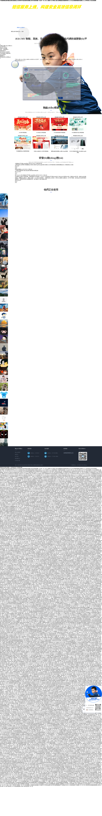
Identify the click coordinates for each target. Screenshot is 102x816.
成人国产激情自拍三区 (33, 514)
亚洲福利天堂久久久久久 (55, 608)
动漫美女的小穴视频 (15, 715)
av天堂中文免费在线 (36, 623)
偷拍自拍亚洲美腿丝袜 (27, 587)
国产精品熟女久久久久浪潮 (8, 666)
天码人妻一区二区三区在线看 (86, 526)
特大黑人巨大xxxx (69, 717)
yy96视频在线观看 (35, 536)
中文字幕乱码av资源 (67, 472)
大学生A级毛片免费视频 (14, 599)
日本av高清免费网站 (42, 563)
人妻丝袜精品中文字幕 (42, 481)
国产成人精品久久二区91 (21, 572)
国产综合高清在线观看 (15, 573)
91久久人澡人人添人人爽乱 (75, 706)
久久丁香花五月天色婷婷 (20, 696)
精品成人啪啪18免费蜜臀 (19, 783)
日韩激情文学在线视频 (79, 666)
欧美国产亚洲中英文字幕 (37, 505)
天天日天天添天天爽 (40, 562)
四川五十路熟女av (19, 507)
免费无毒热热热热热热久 (6, 527)
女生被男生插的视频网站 (66, 497)
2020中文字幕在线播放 (51, 589)
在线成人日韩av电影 (49, 507)
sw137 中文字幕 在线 (79, 691)
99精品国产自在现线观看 (76, 648)
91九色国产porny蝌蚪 (86, 613)
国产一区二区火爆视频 (32, 674)
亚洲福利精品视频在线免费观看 (83, 478)
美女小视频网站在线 (62, 483)
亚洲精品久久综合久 (57, 604)
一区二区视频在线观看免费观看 (29, 483)
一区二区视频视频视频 (55, 597)
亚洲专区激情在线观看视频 (87, 661)
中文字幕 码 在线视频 (83, 764)
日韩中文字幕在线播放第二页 (93, 559)
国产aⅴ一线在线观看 (43, 546)
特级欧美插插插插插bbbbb (12, 602)
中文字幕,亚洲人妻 (92, 482)
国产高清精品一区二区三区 (38, 598)
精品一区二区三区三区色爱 (71, 694)
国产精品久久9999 (82, 506)
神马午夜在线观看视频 (17, 511)
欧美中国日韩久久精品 (48, 555)
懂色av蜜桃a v (99, 654)
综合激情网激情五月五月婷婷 (7, 589)
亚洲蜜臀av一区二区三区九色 (80, 525)
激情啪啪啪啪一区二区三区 (21, 480)
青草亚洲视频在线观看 (22, 742)
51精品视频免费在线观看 (78, 662)
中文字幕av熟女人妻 (34, 578)
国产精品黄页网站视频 (37, 485)
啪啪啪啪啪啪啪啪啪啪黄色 (94, 490)
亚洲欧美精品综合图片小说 (8, 621)
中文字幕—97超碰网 (63, 514)
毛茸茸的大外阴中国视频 (94, 764)
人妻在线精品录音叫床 (6, 562)
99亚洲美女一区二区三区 (15, 753)
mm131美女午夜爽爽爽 (90, 627)
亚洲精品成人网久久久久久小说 (16, 574)
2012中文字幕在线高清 (33, 526)
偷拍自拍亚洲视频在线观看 (69, 611)
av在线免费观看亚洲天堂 (72, 635)
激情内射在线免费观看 (83, 635)
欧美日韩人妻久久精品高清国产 (53, 674)
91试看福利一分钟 (72, 657)
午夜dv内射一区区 (9, 485)
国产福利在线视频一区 (16, 771)
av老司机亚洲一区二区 (28, 786)
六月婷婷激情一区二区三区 (87, 628)
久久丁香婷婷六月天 (86, 541)
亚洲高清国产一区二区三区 (87, 521)
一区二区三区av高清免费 (19, 593)
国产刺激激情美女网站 (56, 761)
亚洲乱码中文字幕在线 (13, 473)
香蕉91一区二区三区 (48, 579)
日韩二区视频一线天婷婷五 (44, 522)
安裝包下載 (13, 30)
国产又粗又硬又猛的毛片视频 (84, 701)
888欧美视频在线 (64, 777)
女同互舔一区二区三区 (76, 672)
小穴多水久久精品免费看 (48, 478)
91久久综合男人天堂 (58, 735)
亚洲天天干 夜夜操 (82, 486)
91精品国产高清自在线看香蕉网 (8, 509)
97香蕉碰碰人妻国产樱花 (43, 580)
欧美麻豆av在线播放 (77, 496)
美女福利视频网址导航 (94, 616)
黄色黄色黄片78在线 (92, 483)
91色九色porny (43, 512)
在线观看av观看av (47, 695)
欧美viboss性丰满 (19, 510)
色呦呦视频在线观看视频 (85, 517)
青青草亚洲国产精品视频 (79, 591)
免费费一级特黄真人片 (71, 502)
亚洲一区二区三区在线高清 (90, 535)
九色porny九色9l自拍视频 (23, 638)
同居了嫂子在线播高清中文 (26, 671)
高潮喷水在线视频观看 (10, 510)
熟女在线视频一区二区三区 (60, 502)
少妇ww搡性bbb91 (63, 490)
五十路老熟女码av (21, 469)
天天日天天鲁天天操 (27, 642)
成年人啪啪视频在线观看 (11, 683)
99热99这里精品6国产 (7, 781)
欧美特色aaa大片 (13, 469)
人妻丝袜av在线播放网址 (46, 543)
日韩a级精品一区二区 (69, 535)
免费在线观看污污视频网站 (96, 485)
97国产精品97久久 (16, 487)
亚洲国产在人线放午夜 (87, 507)
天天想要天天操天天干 (21, 684)
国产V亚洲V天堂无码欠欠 (72, 577)
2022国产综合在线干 (71, 689)
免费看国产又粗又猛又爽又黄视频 (52, 575)
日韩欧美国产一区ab (87, 555)
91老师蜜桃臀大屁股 (58, 507)
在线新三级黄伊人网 (67, 599)
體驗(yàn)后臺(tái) (21, 27)
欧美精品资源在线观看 (68, 662)
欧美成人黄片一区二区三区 (23, 563)
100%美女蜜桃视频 (90, 500)
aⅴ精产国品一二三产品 (73, 632)
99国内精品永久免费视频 (16, 562)
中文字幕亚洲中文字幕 (32, 699)
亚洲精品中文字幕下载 (75, 772)
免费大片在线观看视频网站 (32, 617)
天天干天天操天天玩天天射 (34, 603)
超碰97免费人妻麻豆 (80, 477)
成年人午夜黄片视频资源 (20, 501)
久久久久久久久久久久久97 (57, 641)
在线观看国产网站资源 (86, 524)
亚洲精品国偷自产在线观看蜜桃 (87, 522)
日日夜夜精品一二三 (53, 614)
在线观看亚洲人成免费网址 (44, 495)
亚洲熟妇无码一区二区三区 (8, 677)
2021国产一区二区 (33, 756)
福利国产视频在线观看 (71, 607)
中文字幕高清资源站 (33, 607)
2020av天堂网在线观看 (59, 655)
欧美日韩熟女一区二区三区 (82, 709)
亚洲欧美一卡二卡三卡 (58, 555)
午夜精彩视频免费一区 (53, 633)
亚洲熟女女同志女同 (28, 686)
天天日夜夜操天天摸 (74, 764)
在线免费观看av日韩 (22, 661)
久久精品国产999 (80, 657)
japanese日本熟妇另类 (62, 635)
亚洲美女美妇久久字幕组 (48, 477)
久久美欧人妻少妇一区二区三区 (39, 675)
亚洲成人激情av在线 (20, 767)
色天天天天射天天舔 (65, 567)
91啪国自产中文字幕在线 (76, 724)
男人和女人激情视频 (6, 565)
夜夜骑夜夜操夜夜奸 (32, 481)
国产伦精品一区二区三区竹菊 (11, 718)
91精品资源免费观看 (16, 551)
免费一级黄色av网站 (56, 471)
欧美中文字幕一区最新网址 (79, 499)
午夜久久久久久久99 (85, 670)
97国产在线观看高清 (92, 739)
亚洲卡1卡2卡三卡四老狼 (26, 771)
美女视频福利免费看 (10, 534)
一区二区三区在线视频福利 (16, 543)
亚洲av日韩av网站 (53, 681)
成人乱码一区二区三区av (26, 650)
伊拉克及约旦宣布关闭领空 (15, 495)
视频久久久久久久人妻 (44, 656)
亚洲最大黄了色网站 (54, 488)
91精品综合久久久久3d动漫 (42, 483)
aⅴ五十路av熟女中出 (22, 669)
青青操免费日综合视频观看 (81, 531)
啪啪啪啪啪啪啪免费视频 (21, 732)
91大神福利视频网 (18, 618)
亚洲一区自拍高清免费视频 (9, 493)
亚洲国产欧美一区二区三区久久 (82, 725)
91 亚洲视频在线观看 (7, 511)
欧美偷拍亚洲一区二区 (10, 572)
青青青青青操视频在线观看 (15, 488)
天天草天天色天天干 (44, 769)
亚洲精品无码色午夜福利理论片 (13, 496)
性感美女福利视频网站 (30, 502)
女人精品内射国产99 (61, 607)
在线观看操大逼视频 (52, 616)
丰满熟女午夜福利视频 (27, 485)
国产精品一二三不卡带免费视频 (16, 477)
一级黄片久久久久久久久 (28, 654)
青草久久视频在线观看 (15, 545)
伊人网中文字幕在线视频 (62, 710)
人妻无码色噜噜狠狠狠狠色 (68, 529)
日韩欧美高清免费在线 (10, 645)
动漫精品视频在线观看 (76, 524)
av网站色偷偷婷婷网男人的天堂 (92, 768)
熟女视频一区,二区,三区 (34, 560)
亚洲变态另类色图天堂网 (92, 647)
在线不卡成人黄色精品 (84, 549)
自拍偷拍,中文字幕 (69, 713)
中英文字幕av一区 (25, 551)
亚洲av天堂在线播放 (70, 680)
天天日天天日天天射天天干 (58, 531)
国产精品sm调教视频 (70, 509)
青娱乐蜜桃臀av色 (26, 559)
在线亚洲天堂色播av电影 (85, 769)
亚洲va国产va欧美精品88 (64, 688)
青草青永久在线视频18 (75, 493)
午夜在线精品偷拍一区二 (25, 655)
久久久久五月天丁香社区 (89, 778)
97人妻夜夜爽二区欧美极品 (83, 480)
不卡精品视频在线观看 (73, 500)
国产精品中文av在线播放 (55, 495)
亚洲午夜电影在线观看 (11, 603)
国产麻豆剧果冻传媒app (8, 593)
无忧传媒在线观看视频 (48, 525)
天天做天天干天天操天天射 (60, 574)
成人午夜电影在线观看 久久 (50, 733)
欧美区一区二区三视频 (26, 488)
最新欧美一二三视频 (78, 529)
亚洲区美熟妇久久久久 (53, 517)
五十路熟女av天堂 (4, 717)
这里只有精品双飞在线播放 (81, 509)
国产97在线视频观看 (66, 604)
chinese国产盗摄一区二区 (26, 541)
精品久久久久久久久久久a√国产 (9, 684)
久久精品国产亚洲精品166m (91, 742)
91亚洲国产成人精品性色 (64, 563)
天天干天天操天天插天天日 (74, 511)
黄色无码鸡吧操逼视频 (26, 516)
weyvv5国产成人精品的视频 (93, 558)
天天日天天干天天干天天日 (36, 496)
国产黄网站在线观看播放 (76, 587)
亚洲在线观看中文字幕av (38, 666)
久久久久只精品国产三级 (85, 604)
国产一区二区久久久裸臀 (71, 742)
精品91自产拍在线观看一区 (40, 530)
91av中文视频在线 (93, 549)
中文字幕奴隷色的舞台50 (35, 744)
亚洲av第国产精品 (19, 504)
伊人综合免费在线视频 (69, 591)
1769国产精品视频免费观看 (22, 490)
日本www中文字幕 (36, 704)
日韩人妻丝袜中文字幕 (28, 640)
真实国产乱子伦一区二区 (28, 695)
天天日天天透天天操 (46, 496)
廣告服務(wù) (17, 458)
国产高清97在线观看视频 (29, 549)
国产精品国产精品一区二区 (64, 588)
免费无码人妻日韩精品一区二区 (52, 511)
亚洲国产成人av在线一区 (42, 725)
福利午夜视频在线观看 (27, 618)
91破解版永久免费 (71, 627)
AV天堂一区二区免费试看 (89, 592)
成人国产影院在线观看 (91, 546)
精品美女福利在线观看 (17, 527)
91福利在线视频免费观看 (39, 492)
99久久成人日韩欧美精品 (37, 541)
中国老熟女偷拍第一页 (62, 469)
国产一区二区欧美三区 (90, 667)
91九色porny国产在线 (85, 672)
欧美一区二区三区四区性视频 (7, 703)
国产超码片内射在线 (4, 495)
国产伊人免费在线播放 (61, 539)
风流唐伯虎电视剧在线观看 (41, 626)
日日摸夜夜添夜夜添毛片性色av (85, 504)
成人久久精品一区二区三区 (27, 592)
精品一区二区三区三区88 (72, 483)
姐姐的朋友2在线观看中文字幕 (9, 608)
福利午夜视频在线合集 (37, 471)
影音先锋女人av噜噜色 (21, 722)
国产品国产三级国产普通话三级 (66, 496)
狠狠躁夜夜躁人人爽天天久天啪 (56, 601)
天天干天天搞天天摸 (15, 531)
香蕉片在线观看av (14, 522)
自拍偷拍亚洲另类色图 (67, 762)
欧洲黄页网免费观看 (17, 530)
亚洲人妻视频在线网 (80, 609)
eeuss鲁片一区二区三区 (24, 506)
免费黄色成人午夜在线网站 (6, 758)
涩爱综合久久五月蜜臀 (24, 567)
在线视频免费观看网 (59, 686)
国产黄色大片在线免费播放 (75, 613)
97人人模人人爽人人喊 (82, 593)
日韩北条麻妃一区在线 (62, 740)
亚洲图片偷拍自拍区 (67, 730)
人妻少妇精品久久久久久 (5, 505)
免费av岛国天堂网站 (53, 572)
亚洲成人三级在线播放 (66, 573)
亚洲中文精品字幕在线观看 (33, 701)
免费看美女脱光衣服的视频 (22, 646)
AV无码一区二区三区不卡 (72, 515)
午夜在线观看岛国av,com (58, 541)
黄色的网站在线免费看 (46, 625)
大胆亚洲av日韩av (36, 641)
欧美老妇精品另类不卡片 (47, 739)
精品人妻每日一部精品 (53, 506)
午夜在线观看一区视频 (96, 541)
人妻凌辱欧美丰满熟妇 (51, 748)
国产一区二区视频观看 (8, 483)
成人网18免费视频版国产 (73, 488)
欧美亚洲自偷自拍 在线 (37, 533)
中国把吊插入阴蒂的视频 (93, 777)
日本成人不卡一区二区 (68, 631)
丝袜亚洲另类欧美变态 (38, 691)
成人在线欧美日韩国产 (52, 493)
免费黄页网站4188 (88, 583)
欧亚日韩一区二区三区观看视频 (43, 534)
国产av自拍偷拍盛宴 (68, 732)
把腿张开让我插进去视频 (40, 497)
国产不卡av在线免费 (61, 693)
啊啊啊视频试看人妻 (14, 506)
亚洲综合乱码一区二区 (76, 578)
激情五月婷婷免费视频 (96, 493)
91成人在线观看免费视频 (21, 699)
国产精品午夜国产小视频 (57, 599)
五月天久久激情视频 (84, 656)
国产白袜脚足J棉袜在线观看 (81, 727)
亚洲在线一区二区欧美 (12, 690)
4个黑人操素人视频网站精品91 (35, 604)
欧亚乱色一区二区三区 (20, 493)
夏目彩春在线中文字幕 (69, 778)
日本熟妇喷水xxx (97, 563)
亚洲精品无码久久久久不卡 (15, 554)
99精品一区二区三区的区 (36, 550)
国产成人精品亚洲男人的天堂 (82, 545)
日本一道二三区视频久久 (68, 636)
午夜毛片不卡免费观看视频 (65, 524)
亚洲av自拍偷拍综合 (28, 478)
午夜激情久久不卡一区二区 (27, 492)
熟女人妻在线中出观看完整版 (38, 538)
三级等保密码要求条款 (21, 608)
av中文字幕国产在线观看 (70, 531)
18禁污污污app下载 (76, 485)
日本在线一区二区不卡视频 (78, 732)
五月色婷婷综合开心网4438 (60, 665)
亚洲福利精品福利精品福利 (22, 782)
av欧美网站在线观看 (32, 612)
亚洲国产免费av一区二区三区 (63, 493)
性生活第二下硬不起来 (89, 664)
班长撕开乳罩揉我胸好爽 (51, 558)
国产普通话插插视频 (63, 511)
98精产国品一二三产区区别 (23, 560)
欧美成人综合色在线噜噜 (37, 516)
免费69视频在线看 (57, 533)
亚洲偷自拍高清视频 (54, 700)
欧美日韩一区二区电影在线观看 (15, 752)
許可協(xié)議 (17, 460)
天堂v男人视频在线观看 (61, 509)
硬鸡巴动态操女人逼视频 (88, 556)
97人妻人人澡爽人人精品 (66, 485)
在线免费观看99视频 (21, 617)
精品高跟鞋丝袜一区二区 (28, 609)
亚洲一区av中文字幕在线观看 (85, 469)
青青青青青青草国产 (57, 672)
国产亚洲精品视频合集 (32, 693)
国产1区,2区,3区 (49, 472)
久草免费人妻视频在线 (57, 568)
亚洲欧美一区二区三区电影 (37, 529)
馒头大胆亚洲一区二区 (93, 759)
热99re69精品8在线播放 (30, 645)
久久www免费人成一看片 (88, 651)
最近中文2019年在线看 (43, 506)
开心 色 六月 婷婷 (13, 617)
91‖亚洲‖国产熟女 (53, 475)
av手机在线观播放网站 (70, 768)
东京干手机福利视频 (53, 648)
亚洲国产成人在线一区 (73, 645)
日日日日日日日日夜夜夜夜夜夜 (69, 478)
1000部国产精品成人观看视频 (83, 655)
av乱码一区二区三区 (71, 490)
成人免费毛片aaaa (13, 729)
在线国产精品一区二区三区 (42, 689)
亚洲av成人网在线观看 (47, 585)
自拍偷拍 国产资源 (83, 719)
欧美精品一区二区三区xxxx (18, 588)
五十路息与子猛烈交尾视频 (47, 747)
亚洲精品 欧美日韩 (27, 565)
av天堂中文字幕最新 (25, 495)
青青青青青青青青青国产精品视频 (56, 766)
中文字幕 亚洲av (93, 672)
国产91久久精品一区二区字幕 (83, 584)
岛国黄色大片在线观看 (79, 603)
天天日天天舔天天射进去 (41, 661)
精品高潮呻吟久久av (41, 482)
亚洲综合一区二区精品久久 (64, 517)
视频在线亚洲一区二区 (70, 693)
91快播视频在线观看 (84, 616)
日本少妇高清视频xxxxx (93, 631)
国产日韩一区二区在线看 (45, 662)
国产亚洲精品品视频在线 (69, 654)
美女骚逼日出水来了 (73, 486)
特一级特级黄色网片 (74, 575)
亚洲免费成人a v (48, 568)
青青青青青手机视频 (44, 553)
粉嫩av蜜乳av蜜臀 (9, 536)
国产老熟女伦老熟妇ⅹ (25, 647)
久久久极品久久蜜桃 (39, 705)
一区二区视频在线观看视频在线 (32, 517)
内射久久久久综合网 (8, 499)
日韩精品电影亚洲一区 (51, 607)
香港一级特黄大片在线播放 (50, 609)
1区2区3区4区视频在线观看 (62, 754)
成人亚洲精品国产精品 (7, 713)
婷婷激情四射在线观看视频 (48, 527)
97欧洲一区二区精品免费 (72, 738)
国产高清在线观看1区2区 (54, 473)
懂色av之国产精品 (48, 651)
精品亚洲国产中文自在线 (22, 777)
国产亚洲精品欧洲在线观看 (59, 768)
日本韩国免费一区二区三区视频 (57, 491)
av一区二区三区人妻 (69, 527)
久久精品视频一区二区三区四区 (67, 559)
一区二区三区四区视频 (27, 666)
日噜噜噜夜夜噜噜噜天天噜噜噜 (74, 501)
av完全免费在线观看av (73, 681)
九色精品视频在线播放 (95, 604)
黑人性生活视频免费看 (25, 512)
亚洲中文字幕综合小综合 (61, 748)
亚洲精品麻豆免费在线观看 (20, 589)
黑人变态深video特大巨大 (84, 473)
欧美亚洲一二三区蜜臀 (94, 594)
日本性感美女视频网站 (34, 567)
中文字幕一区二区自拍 (88, 758)
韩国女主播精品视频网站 (85, 520)
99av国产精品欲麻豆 (49, 520)
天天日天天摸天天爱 (14, 676)
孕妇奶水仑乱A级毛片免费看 (50, 738)
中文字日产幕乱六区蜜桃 (47, 771)
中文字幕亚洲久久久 (90, 543)
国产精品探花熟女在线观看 (25, 524)
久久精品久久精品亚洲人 (30, 689)
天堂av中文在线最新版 (31, 501)
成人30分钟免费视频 (69, 703)
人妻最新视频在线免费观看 (59, 492)
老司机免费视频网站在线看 (20, 482)
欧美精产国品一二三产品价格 (85, 626)
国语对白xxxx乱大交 (20, 555)
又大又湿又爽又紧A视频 (13, 558)
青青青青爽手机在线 (74, 652)
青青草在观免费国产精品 (77, 599)
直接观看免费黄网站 (40, 575)
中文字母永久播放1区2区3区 (8, 482)
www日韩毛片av (59, 743)
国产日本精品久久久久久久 (58, 535)
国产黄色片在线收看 (35, 559)
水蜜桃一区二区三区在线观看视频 (19, 725)
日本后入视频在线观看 (19, 686)
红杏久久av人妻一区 (91, 744)
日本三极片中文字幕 (12, 708)
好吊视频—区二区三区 (81, 579)
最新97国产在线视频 (42, 637)
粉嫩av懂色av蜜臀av (26, 529)
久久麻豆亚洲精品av (42, 657)
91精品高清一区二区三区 (22, 526)
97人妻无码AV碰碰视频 (47, 564)
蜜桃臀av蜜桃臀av (29, 685)
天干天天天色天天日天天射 (32, 546)
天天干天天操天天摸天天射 (93, 719)
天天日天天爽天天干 (54, 534)
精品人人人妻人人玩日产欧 (78, 583)
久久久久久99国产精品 (49, 654)
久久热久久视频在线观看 (37, 759)
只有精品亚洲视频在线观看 (43, 773)
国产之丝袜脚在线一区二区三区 (52, 519)
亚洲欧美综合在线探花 (77, 619)
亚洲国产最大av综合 (37, 685)
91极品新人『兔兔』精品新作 (76, 512)
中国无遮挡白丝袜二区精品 (23, 754)
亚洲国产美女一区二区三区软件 (40, 548)
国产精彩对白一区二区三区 (68, 603)
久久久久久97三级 (73, 754)
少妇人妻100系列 (72, 725)
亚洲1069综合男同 (84, 505)
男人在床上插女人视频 (86, 640)
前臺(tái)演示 (14, 27)
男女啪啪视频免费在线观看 (92, 525)
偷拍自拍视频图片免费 (12, 613)
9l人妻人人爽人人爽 (17, 485)
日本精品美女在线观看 (39, 609)
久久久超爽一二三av (57, 667)
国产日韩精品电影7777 (87, 618)
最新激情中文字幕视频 (81, 558)
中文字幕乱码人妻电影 (68, 585)
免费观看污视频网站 (9, 664)
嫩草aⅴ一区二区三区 (43, 517)
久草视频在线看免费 (25, 719)
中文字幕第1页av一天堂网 (18, 672)
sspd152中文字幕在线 (5, 735)
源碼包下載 (18, 30)
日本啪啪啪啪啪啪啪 (40, 732)
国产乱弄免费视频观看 (69, 491)
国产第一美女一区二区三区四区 (50, 592)
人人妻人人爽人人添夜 (34, 766)
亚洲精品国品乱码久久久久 (53, 481)
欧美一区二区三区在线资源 (63, 746)
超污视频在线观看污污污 (85, 493)
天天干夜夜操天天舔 (49, 768)
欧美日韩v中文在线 (75, 476)
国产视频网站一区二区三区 (44, 617)
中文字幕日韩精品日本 (65, 536)
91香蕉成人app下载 (53, 553)
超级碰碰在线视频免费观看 (37, 565)
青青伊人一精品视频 (31, 635)
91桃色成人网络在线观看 (41, 480)
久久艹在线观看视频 (39, 549)
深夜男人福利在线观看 (67, 556)
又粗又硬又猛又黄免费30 (76, 623)
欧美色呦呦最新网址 (11, 500)
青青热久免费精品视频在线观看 (54, 749)
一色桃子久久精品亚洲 (36, 476)
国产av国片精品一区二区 (89, 717)
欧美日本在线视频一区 (89, 481)
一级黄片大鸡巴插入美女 (77, 674)
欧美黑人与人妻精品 (21, 690)
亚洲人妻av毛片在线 (57, 540)
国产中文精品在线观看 (29, 667)
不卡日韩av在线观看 (9, 609)
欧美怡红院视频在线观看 (28, 548)
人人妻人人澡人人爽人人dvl (51, 746)
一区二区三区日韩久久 (89, 662)
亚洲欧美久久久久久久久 (65, 602)
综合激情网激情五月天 (73, 777)
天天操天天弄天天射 (93, 488)
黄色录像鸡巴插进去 (5, 607)
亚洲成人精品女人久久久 (40, 469)
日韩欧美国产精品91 (56, 500)
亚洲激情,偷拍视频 (34, 495)
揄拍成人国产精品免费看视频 (68, 622)
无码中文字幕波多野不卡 (88, 674)
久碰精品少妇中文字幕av (60, 642)
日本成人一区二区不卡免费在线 (87, 563)
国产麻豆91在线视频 (5, 657)
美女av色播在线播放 (50, 570)
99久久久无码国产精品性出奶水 (51, 549)
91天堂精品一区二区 (83, 669)
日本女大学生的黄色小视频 (92, 562)
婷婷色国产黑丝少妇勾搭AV (67, 495)
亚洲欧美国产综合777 (20, 680)
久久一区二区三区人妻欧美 (67, 580)
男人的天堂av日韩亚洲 (13, 475)
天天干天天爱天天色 (31, 732)
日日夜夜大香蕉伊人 (32, 616)
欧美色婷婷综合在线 (58, 569)
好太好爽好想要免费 (84, 602)
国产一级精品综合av (43, 728)
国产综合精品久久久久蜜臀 (83, 757)
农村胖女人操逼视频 (85, 485)
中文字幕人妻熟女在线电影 (93, 565)
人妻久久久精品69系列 (53, 689)
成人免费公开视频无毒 (55, 526)
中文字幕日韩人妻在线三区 (43, 757)
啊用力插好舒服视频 (90, 486)
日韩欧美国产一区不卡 (28, 477)
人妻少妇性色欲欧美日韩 (46, 764)
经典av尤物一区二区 (84, 511)
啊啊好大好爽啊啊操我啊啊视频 (32, 630)
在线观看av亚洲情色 (93, 545)
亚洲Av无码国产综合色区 (20, 521)
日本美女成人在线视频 (41, 515)
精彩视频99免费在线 (17, 483)
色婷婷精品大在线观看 (45, 521)
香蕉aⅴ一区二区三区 (48, 591)
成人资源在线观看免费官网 (69, 641)
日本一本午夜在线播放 (22, 575)
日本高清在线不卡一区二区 (31, 539)
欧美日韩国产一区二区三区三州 (85, 588)
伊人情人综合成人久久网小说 (30, 588)
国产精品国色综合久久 (48, 666)
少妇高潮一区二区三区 (44, 619)
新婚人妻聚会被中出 (27, 768)
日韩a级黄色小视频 (41, 539)
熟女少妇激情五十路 (75, 516)
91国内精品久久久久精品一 (54, 536)
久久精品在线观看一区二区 (27, 554)
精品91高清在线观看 (19, 549)
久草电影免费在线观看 (43, 514)
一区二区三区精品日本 (83, 746)
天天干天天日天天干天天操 (80, 527)
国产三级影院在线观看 (66, 533)
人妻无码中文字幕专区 (8, 472)
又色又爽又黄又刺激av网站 (82, 490)
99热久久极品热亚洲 (18, 585)
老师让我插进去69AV (60, 713)
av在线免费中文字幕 (31, 575)
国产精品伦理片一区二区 (58, 585)
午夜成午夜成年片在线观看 (35, 739)
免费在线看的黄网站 (69, 570)
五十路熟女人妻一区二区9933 (37, 627)
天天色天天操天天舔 (48, 667)
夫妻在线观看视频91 (78, 618)
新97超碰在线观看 (52, 717)
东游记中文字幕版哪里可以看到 (9, 656)
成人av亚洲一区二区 (75, 520)
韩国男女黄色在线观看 (39, 738)
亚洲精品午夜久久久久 (16, 652)
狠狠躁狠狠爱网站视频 (53, 483)
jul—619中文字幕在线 (6, 519)
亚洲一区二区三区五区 (50, 509)
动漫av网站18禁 (57, 497)
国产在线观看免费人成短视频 (86, 516)
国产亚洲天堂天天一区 (92, 509)
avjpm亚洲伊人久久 (72, 514)
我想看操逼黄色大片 (65, 659)
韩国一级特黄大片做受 (29, 677)
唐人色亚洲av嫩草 (89, 671)
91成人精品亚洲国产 (31, 763)
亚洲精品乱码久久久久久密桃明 (72, 776)
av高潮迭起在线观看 (78, 630)
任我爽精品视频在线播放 (11, 580)
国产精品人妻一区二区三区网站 (27, 705)
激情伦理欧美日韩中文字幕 (10, 732)
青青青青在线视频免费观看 (91, 785)
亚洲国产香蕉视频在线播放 (9, 480)
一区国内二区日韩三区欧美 (74, 782)
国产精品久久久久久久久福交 (85, 652)
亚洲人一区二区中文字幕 (46, 623)
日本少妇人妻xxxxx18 (74, 626)
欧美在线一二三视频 (52, 754)
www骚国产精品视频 (17, 529)
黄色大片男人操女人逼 (53, 593)
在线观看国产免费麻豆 (37, 478)
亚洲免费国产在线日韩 (47, 660)
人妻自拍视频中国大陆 (76, 670)
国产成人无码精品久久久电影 (69, 647)
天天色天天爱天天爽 (97, 618)
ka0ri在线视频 (13, 607)
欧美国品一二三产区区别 (70, 596)
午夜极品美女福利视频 (70, 538)
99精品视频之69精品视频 (96, 476)
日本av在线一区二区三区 (73, 469)
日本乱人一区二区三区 (16, 505)
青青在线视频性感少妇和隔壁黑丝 (48, 713)
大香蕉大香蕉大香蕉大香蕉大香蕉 (31, 491)
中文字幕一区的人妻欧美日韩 (19, 499)
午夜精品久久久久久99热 (71, 574)
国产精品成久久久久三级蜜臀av (62, 685)
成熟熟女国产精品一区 (5, 646)
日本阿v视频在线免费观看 (86, 497)
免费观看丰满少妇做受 (85, 659)
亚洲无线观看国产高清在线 (61, 550)
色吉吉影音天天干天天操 (92, 740)
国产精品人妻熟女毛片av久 (69, 744)
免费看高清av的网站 (26, 584)
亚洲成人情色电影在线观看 (53, 626)
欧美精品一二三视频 (9, 706)
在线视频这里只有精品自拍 (35, 602)
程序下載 (16, 456)
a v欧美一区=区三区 (88, 533)
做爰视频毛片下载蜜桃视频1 (23, 769)
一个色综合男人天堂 (50, 621)
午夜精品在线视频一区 (87, 560)
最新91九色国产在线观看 (58, 723)
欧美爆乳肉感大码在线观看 (88, 585)
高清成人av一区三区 (54, 617)
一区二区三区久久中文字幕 (39, 558)
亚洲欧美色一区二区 (4, 477)
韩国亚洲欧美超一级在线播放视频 (69, 739)
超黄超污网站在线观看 (24, 622)
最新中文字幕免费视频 (94, 596)
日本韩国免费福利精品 (90, 538)
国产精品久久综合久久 (89, 657)
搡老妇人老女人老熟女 (87, 512)
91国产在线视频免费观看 (26, 505)
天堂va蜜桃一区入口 (60, 530)
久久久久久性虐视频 (73, 506)
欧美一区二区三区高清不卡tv (42, 696)
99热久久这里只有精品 (51, 596)
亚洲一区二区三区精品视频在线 (33, 521)
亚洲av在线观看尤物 (10, 636)
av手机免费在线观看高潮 (59, 527)
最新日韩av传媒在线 (23, 475)
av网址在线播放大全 (78, 766)
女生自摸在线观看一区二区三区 (33, 636)
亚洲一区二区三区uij (45, 475)
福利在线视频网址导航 (68, 555)
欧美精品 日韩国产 (75, 526)
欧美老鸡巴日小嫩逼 (46, 556)
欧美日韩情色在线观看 (93, 642)
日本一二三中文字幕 (73, 715)
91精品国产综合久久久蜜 (48, 691)
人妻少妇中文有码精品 (93, 635)
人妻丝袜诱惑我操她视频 (31, 499)
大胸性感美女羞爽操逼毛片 (94, 530)
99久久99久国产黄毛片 (7, 516)
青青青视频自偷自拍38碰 (52, 635)
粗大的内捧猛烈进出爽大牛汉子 (21, 632)
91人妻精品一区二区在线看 (15, 705)
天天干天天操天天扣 (70, 665)
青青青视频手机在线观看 (96, 475)
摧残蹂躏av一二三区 (81, 742)
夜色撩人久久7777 (4, 754)
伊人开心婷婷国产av (29, 664)
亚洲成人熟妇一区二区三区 (26, 665)
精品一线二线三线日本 (43, 572)
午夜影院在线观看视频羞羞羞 (70, 584)
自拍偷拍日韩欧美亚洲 (61, 558)
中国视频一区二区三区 (58, 631)
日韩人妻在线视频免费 (86, 598)
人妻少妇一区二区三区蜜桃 (81, 744)
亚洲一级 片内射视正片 (26, 713)
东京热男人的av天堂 (35, 577)
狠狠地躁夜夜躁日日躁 (6, 654)
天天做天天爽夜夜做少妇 (86, 540)
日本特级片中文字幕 (29, 509)
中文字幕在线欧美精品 (60, 505)
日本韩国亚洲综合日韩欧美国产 (88, 617)
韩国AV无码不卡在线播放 (16, 565)
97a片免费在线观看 (58, 520)
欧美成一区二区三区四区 (64, 512)
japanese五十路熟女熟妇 (28, 472)
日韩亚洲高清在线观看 (55, 522)
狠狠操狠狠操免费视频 (86, 553)
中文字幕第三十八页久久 (58, 499)
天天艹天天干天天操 (74, 638)
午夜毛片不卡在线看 (81, 637)
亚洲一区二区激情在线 (13, 747)
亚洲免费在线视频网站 (60, 680)
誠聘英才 (16, 454)
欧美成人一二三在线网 (40, 780)
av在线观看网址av (22, 546)
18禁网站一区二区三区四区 (36, 573)
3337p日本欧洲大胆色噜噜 (49, 684)
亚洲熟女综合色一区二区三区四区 (89, 496)
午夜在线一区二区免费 (21, 748)
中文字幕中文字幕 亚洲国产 (95, 511)
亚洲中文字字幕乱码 (18, 497)
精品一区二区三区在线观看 (16, 538)
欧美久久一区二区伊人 (39, 667)
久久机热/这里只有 (45, 602)
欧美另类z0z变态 (24, 616)
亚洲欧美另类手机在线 (49, 487)
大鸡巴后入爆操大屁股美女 (39, 568)
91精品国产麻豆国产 (26, 536)
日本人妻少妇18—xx (26, 543)
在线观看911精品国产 (41, 596)
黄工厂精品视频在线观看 (56, 762)
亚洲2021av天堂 (54, 588)
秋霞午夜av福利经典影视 (13, 766)
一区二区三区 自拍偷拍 (44, 766)
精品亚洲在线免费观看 (77, 597)
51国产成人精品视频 (78, 507)
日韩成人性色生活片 (43, 578)
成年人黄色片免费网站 (85, 582)
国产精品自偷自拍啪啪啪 (13, 524)
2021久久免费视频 (67, 628)
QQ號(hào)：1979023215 (34, 456)
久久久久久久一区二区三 (79, 686)
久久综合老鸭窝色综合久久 (62, 645)
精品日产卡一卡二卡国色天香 (90, 611)
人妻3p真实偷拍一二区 (68, 569)
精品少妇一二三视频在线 (16, 619)
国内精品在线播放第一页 (92, 554)
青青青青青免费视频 (90, 548)
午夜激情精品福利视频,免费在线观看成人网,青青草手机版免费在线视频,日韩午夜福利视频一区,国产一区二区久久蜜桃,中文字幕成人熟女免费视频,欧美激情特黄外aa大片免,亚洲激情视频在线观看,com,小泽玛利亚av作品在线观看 (48, 0)
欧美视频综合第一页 (62, 501)
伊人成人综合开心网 (27, 764)
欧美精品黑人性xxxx (83, 720)
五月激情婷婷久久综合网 (87, 564)
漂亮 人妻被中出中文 (46, 500)
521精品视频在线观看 (80, 543)
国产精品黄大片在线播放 (49, 705)
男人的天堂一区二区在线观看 (55, 603)
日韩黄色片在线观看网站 (9, 507)
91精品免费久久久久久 (34, 646)
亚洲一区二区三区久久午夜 (35, 531)
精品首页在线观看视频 (96, 735)
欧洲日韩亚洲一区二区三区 (69, 568)
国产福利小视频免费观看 (66, 643)
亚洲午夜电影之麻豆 (66, 476)
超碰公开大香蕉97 (40, 579)
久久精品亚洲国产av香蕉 (81, 647)
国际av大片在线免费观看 (69, 592)
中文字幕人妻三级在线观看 (65, 661)
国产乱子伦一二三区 (77, 606)
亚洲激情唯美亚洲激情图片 (68, 560)
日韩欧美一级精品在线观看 (19, 689)
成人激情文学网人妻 (88, 471)
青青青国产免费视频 (49, 492)
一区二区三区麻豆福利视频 (32, 572)
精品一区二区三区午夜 (31, 696)
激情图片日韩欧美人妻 (75, 540)
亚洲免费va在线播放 (76, 497)
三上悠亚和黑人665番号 (21, 778)
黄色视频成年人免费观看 (17, 559)
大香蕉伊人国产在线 (64, 564)
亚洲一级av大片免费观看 (65, 587)
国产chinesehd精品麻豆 (27, 538)
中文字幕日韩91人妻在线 (32, 720)
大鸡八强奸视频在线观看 (38, 554)
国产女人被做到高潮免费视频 (53, 767)
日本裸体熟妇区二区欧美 (82, 482)
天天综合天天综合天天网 (75, 685)
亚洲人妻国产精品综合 (54, 490)
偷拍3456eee (74, 472)
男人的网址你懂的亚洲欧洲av (13, 596)
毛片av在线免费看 (55, 688)
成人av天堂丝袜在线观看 (28, 735)
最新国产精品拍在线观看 (95, 589)
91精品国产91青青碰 (46, 485)
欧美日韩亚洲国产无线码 (79, 495)
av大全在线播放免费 (35, 488)
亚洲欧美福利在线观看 (65, 516)
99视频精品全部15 (43, 646)
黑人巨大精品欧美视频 (37, 527)
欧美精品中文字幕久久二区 (40, 710)
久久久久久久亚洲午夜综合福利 (6, 783)
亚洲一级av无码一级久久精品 (47, 665)
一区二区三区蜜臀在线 (17, 606)
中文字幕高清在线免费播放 (17, 654)
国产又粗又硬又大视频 (31, 621)
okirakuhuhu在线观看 (39, 504)
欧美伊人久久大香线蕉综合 (51, 469)
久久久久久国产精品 (20, 630)
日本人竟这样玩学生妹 (7, 628)
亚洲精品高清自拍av (20, 502)
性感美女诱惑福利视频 (64, 617)
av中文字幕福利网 (76, 598)
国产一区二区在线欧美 (26, 627)
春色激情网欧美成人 (12, 526)
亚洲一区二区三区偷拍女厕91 (24, 569)
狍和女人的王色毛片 (62, 689)
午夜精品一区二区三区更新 (82, 752)
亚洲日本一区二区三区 (80, 734)
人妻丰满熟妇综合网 (26, 606)
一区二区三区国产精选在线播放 (85, 515)
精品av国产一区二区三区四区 (24, 544)
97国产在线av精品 (56, 564)
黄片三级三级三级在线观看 (23, 582)
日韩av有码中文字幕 (47, 471)
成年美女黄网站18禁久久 (86, 771)
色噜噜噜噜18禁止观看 (36, 606)
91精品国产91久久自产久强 (51, 486)
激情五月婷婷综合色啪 (25, 496)
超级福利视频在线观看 (40, 520)
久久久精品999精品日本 (55, 643)
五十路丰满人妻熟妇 (73, 646)
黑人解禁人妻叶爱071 (36, 730)
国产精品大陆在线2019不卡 (41, 767)
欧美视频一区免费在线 (27, 525)
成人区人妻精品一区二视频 (36, 500)
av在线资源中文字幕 (93, 573)
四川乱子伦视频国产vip (68, 650)
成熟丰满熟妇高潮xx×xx (64, 506)
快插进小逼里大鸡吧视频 (43, 473)
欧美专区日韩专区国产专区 (26, 487)
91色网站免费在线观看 (50, 742)
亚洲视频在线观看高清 (96, 598)
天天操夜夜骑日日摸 (77, 487)
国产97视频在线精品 (41, 621)
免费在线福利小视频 (56, 651)
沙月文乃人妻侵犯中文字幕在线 (59, 543)
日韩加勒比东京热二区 (34, 633)
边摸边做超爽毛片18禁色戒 (45, 560)
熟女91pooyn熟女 (56, 544)
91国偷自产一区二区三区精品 (84, 475)
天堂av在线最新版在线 (75, 761)
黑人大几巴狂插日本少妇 (10, 722)
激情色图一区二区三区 (52, 729)
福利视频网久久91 (70, 481)
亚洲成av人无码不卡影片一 (37, 584)
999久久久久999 (66, 623)
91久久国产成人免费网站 (30, 493)
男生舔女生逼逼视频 (54, 524)
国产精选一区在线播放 (76, 534)
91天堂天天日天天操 (97, 718)
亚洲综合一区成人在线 (20, 645)
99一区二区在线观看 (81, 705)
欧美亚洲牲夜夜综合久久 (85, 476)
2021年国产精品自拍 (4, 554)
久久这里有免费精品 (45, 476)
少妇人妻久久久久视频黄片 (38, 487)
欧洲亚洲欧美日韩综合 (84, 488)
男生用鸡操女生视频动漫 (14, 749)
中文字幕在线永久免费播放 (79, 650)
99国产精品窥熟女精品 (83, 738)
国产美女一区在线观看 (76, 628)
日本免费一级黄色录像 (49, 664)
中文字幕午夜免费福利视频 (55, 622)
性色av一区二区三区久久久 (57, 583)
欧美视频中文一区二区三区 (12, 544)
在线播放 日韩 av (50, 497)
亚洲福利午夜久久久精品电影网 (62, 715)
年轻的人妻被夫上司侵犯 (90, 591)
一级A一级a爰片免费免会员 (29, 486)
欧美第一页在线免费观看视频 (15, 730)
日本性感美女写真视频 (22, 708)
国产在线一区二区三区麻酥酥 (26, 714)
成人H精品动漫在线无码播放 (87, 567)
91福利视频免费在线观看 (47, 531)
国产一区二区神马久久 (11, 540)
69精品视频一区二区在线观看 (34, 475)
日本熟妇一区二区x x (28, 772)
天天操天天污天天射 (48, 611)
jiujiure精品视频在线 (24, 545)
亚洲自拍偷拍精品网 (81, 548)
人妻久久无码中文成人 (91, 679)
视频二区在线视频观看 (55, 638)
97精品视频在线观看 (12, 754)
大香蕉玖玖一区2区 (36, 587)
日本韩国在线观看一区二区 (32, 722)
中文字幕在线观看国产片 (96, 623)
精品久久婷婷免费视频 (16, 533)
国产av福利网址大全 (87, 570)
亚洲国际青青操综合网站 (45, 641)
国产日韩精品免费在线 (65, 471)
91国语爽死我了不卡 (96, 504)
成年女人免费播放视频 (48, 723)
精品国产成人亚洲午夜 (37, 771)
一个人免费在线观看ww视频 (25, 675)
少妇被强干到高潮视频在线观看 (81, 568)
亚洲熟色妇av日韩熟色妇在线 (75, 521)
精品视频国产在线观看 (56, 606)
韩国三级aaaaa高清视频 (50, 538)
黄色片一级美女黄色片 (72, 593)
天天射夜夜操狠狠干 (86, 623)
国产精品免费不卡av (10, 501)
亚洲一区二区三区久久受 (88, 529)
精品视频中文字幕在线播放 (46, 647)
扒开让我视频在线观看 (72, 637)
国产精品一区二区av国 (57, 529)
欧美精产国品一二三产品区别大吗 (80, 631)
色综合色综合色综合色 (13, 638)
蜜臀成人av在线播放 (63, 488)
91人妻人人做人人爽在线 (36, 583)
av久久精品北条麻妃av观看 (28, 511)
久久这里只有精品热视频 (70, 530)
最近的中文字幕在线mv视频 (71, 551)
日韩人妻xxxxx (37, 762)
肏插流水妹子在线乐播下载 (28, 530)
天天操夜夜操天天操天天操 (95, 472)
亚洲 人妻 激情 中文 (33, 473)
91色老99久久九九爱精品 (23, 473)
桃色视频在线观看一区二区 (16, 476)
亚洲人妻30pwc (95, 570)
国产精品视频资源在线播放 (81, 622)
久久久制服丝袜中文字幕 (43, 545)
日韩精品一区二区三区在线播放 (23, 785)
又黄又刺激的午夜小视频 (36, 524)
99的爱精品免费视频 (35, 553)
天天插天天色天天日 (63, 519)
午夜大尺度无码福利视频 (89, 774)
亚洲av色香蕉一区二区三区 (44, 526)
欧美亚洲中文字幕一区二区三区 (10, 774)
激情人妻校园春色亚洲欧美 (53, 563)
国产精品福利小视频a (59, 487)
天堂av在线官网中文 (8, 525)
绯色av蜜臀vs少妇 (46, 650)
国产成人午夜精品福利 (44, 701)
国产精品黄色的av (48, 499)
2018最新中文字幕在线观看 (44, 785)
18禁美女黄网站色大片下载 (66, 708)
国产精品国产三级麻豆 (5, 512)
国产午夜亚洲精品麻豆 (34, 676)
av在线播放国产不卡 (47, 535)
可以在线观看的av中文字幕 (7, 530)
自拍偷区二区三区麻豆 (51, 530)
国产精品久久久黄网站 (74, 572)
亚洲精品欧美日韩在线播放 (21, 720)
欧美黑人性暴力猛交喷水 (47, 573)
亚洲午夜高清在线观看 (35, 647)
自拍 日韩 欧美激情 (29, 555)
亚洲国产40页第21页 (64, 473)
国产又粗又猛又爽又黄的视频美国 (89, 487)
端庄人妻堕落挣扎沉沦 (80, 783)
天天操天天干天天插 (8, 478)
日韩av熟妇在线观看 (57, 472)
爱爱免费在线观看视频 (38, 686)
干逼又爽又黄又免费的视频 (88, 599)
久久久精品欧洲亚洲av (42, 693)
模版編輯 (20, 117)
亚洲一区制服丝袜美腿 (81, 723)
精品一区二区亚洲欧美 (48, 541)
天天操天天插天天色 (92, 593)
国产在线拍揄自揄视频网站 (62, 759)
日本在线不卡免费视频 (52, 548)
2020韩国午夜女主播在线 (10, 630)
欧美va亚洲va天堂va (75, 549)
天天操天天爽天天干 (11, 490)
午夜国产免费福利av (62, 515)
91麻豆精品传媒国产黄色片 (80, 491)
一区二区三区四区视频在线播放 (94, 632)
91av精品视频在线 (92, 575)
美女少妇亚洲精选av (18, 609)
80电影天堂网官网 (15, 481)
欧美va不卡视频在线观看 (46, 640)
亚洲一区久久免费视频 (54, 602)
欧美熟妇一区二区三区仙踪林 (88, 510)
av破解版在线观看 (45, 622)
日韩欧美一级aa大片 (83, 684)
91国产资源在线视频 (66, 540)
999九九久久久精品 (8, 529)
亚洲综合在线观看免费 (84, 690)
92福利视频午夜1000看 (24, 602)
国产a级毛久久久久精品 (61, 612)
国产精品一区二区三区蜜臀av (28, 591)
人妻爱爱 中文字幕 (86, 589)
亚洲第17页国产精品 (15, 714)
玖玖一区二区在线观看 (20, 509)
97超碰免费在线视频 (38, 535)
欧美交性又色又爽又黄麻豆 (60, 627)
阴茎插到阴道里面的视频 (57, 623)
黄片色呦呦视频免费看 (24, 676)
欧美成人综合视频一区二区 (30, 515)
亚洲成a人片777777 (87, 536)
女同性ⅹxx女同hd (9, 723)
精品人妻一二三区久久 (78, 555)
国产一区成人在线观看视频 (7, 568)
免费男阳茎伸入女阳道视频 (77, 643)
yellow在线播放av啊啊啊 (48, 655)
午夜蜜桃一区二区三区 (81, 502)
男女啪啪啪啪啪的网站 (55, 724)
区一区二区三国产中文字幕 (60, 482)
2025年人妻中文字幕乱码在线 (77, 533)
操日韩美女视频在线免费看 (57, 695)
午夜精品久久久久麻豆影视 (53, 661)
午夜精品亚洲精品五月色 (96, 645)
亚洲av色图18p (62, 481)
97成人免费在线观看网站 (82, 614)
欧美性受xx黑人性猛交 (45, 488)
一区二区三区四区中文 (10, 549)
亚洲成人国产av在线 (48, 504)
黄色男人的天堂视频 (56, 764)
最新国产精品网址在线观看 (42, 669)
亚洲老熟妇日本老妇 (35, 544)
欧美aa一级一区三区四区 (40, 570)
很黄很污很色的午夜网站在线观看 (16, 491)
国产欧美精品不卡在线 (91, 502)
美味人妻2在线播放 (71, 748)
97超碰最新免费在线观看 (19, 535)
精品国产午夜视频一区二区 (39, 519)
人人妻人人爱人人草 (16, 541)
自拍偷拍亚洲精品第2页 (51, 539)
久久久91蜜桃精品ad (75, 604)
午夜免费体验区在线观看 (41, 645)
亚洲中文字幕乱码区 (63, 725)
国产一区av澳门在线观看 (63, 553)
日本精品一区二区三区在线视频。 (74, 589)
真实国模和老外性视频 (25, 734)
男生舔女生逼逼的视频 (22, 601)
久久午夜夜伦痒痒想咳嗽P (63, 572)
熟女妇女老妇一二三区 (71, 539)
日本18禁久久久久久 (20, 704)
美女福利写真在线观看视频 (87, 534)
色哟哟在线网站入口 (18, 486)
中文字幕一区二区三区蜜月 (33, 774)
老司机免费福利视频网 (27, 471)
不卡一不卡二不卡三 (13, 698)
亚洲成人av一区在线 (53, 701)
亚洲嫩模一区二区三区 (91, 607)
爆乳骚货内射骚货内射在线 (69, 734)
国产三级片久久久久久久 (40, 589)
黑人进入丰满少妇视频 (37, 618)
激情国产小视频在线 (5, 616)
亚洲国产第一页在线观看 (76, 640)
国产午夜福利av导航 (38, 555)
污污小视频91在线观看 (18, 478)
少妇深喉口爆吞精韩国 (44, 559)
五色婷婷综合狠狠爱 (33, 657)
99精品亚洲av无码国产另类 (22, 607)
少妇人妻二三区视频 (47, 565)
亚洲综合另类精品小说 (5, 584)
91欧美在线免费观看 (22, 717)
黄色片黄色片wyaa (80, 539)
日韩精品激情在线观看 (27, 758)
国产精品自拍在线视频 (96, 544)
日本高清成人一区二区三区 (49, 584)
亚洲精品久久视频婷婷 (95, 728)
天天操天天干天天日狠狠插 (69, 601)
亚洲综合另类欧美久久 (7, 487)
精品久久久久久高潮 (16, 627)
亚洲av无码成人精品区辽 (18, 568)
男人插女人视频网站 (79, 778)
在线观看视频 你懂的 (95, 612)
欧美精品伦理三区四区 (18, 472)
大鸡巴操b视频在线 (17, 577)
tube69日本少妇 (13, 646)
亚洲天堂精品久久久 (62, 577)
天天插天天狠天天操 (71, 545)
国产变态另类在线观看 (16, 583)
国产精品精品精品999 (18, 677)
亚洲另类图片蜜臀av (55, 587)
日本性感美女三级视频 (10, 504)
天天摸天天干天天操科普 (47, 533)
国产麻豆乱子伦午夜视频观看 (48, 550)
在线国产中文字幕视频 (17, 591)
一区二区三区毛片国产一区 (70, 477)
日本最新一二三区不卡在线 (91, 499)
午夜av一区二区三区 (71, 550)
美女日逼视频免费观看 (35, 512)
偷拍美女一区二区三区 (17, 758)
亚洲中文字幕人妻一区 (25, 573)
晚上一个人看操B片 (11, 579)
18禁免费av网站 (20, 613)
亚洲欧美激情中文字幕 (56, 625)
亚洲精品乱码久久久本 (80, 627)
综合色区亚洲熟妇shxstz (26, 659)
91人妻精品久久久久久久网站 (71, 504)
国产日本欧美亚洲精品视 (33, 718)
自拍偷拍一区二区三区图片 (45, 761)
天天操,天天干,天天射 (51, 632)
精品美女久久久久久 (94, 670)
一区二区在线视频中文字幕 (26, 625)
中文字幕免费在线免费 (55, 521)
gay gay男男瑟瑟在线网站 (51, 710)
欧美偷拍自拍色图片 (68, 487)
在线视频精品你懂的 (72, 548)
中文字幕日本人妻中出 (62, 510)
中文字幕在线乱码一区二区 (28, 574)
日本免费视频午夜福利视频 (59, 504)
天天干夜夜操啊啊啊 (20, 579)
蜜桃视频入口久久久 (50, 502)
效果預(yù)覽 (25, 117)
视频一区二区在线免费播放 (29, 497)
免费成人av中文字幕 (58, 598)
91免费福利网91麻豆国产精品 (77, 471)
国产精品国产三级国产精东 (80, 559)
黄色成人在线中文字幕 (78, 713)
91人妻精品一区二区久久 (30, 579)
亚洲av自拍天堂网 (79, 611)
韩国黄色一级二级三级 (60, 705)
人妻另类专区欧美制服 (40, 502)
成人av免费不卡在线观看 (7, 672)
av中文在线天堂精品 (95, 613)
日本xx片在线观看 (20, 570)
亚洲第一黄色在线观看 (83, 759)
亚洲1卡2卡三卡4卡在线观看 (40, 472)
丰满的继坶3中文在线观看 (65, 769)
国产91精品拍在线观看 (22, 674)
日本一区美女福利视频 (60, 570)
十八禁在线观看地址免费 (16, 598)
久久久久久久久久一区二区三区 (7, 486)
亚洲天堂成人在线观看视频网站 (74, 510)
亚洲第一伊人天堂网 (58, 478)
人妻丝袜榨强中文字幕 (51, 645)
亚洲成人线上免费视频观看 (94, 568)
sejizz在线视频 (60, 592)
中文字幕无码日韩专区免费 (21, 534)
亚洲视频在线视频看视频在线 (93, 531)
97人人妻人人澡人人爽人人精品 (80, 704)
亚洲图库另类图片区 (43, 633)
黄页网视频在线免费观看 (27, 519)
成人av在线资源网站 (39, 751)
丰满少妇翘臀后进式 (57, 525)
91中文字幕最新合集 (27, 641)
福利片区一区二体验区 (97, 626)
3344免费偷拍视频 (78, 560)
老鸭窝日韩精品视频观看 (67, 737)
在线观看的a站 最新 (41, 594)
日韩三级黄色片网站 (56, 677)
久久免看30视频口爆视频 (33, 656)
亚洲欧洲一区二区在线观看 (24, 688)
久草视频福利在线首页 (95, 473)
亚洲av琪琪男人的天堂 (86, 501)
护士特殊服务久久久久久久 (60, 752)
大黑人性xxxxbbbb (46, 524)
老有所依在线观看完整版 (37, 525)
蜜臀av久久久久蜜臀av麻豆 (15, 553)
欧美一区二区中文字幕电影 (83, 472)
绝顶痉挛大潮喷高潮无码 (53, 725)
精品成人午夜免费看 (38, 695)
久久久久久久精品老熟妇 (62, 616)
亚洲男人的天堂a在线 (81, 562)
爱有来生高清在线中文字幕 (67, 774)
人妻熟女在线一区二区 (38, 592)
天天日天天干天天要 (65, 625)
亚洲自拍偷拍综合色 (87, 514)
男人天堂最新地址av (44, 536)
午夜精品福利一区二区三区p (77, 676)
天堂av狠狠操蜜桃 (14, 709)
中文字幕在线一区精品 (48, 735)
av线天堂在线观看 (74, 588)
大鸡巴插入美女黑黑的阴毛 (9, 521)
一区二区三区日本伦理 (61, 546)
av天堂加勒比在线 (7, 492)
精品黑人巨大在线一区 (58, 666)
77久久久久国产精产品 (94, 480)
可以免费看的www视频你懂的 (79, 569)
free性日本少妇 (79, 514)
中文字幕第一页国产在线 (86, 578)
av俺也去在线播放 (64, 521)
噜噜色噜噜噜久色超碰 (19, 738)
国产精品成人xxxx (64, 500)
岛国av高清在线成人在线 (52, 613)
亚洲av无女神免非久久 (5, 476)
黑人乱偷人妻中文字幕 (84, 594)
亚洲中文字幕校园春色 (93, 505)
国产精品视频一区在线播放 (35, 551)
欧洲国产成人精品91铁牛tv (90, 539)
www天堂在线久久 (57, 747)
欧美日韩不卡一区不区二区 (37, 510)
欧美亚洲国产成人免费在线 (66, 544)
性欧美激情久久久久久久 (68, 525)
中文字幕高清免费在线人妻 (83, 492)
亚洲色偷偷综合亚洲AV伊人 (20, 706)
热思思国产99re (43, 577)
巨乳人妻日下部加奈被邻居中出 (40, 613)
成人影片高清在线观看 (72, 480)
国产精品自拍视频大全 (6, 598)
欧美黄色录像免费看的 (5, 545)
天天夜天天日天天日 (86, 519)
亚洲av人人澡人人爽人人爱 (61, 690)
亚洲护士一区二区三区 (11, 756)
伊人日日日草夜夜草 (42, 720)
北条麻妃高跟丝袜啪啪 (49, 574)
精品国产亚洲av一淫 (47, 516)
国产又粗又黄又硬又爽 (88, 665)
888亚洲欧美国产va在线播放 (35, 700)
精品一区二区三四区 (6, 669)
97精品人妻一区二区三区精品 (14, 691)
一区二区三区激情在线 (31, 596)
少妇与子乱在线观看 (86, 648)
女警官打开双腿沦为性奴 (48, 628)
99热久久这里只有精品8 (40, 486)
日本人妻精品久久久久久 (70, 609)
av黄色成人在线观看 (33, 643)
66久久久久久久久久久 (33, 490)
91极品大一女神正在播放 (73, 594)
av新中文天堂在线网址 (38, 477)
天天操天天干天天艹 (21, 635)
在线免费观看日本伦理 (10, 743)
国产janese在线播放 (96, 555)
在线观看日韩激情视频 (80, 747)
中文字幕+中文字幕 (24, 749)
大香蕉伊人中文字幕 (53, 545)
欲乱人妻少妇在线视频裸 (58, 579)
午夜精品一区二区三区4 (65, 724)
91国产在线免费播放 (27, 628)
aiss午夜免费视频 (82, 500)
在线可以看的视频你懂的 (63, 486)
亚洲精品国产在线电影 (44, 652)
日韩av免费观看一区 (14, 657)
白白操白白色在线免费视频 (44, 491)
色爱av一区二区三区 (20, 710)
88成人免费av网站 (8, 667)
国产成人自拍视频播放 (40, 680)
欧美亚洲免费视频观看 (36, 679)
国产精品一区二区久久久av (79, 660)
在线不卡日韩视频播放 (77, 544)
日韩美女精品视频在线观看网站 (13, 681)
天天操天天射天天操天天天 (70, 579)
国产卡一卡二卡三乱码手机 (10, 555)
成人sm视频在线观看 (82, 483)
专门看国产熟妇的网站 (7, 515)
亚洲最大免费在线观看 (56, 485)
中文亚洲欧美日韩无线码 (66, 582)
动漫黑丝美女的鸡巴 (75, 573)
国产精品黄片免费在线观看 (60, 621)
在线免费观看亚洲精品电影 (14, 550)
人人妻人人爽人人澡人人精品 (46, 636)
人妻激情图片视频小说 (71, 482)
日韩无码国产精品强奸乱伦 (71, 492)
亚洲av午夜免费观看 (96, 540)
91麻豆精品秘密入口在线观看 (71, 554)
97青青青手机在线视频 (56, 567)
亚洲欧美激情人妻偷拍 (94, 551)
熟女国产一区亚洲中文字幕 (7, 631)
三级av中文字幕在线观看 (92, 579)
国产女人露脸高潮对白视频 (12, 623)
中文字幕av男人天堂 (49, 732)
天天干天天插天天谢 (15, 625)
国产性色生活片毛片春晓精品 (57, 679)
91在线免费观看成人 (26, 577)
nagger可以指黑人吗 (50, 482)
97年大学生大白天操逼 (91, 527)
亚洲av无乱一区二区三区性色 (7, 535)
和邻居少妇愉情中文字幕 (10, 539)
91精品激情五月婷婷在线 (17, 628)
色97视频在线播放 (11, 696)
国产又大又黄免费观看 (60, 538)
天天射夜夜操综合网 (84, 683)
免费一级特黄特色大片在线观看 (50, 753)
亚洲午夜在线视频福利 (65, 638)
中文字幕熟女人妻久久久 (51, 675)
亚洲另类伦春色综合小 (59, 727)
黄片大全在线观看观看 (64, 719)
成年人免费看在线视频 (15, 671)
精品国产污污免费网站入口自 (49, 711)
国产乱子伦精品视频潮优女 (95, 782)
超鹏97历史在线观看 (20, 539)
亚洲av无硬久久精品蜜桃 (20, 636)
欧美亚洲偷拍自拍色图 (44, 648)
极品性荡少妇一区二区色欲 (62, 711)
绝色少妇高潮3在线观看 (31, 631)
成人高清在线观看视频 (26, 583)
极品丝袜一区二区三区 (62, 614)
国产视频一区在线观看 (5, 469)
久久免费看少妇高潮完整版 (45, 567)
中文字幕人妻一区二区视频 (35, 622)
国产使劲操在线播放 (30, 469)
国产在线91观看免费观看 (90, 654)
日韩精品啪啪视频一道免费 (24, 744)
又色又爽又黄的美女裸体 (40, 511)
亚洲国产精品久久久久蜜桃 (29, 507)
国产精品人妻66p (83, 572)
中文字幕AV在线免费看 (90, 781)
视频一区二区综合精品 (91, 491)
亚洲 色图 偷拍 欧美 (5, 522)
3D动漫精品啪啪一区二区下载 (21, 514)
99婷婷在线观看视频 (58, 628)
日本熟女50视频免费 (95, 536)
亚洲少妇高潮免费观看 (40, 507)
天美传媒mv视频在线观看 (45, 704)
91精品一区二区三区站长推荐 (58, 778)
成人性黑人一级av (66, 520)
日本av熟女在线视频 (35, 652)
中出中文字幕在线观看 (66, 651)
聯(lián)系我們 (17, 452)
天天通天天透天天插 (17, 633)
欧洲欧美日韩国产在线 (6, 640)
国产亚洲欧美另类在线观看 (82, 530)
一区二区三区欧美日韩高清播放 (49, 685)
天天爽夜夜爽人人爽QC (87, 718)
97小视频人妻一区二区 (58, 636)
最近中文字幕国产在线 (51, 698)
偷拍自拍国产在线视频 (16, 492)
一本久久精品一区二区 (13, 717)
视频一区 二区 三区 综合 (29, 520)
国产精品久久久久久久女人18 (31, 593)
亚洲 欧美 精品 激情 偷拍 (12, 661)
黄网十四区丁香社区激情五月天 (29, 562)
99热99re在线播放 (78, 541)
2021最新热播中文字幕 (46, 688)
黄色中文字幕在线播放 (30, 751)
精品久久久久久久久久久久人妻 (23, 540)
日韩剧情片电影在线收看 (81, 698)
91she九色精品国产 (9, 685)
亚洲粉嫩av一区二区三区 (43, 593)
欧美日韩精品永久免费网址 (82, 550)
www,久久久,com (78, 641)
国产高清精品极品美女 (5, 734)
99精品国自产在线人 (9, 497)
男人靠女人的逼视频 (20, 694)
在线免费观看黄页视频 (27, 776)
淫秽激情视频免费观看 (90, 650)
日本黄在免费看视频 (34, 506)
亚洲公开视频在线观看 (44, 630)
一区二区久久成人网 (66, 676)
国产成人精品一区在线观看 (87, 587)
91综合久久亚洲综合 (29, 535)
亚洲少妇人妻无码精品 (27, 527)
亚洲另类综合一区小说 (95, 659)
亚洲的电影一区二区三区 (35, 747)
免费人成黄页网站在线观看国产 (23, 500)
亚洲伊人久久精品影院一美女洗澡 (73, 612)
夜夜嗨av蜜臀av (10, 632)
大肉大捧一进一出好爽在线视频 (75, 519)
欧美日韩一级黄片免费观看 (38, 642)
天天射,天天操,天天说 (21, 729)
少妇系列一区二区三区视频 (15, 679)
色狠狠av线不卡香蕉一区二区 (21, 637)
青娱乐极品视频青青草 (33, 724)
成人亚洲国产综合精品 (71, 698)
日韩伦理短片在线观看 (75, 567)
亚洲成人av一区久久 (96, 715)
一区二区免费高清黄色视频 (64, 549)
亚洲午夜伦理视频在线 (5, 655)
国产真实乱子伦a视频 (8, 548)
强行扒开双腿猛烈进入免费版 (86, 608)
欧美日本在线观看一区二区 (92, 637)
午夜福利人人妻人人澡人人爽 (14, 659)
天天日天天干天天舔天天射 (9, 514)
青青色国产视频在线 (12, 560)
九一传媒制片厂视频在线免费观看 (26, 558)
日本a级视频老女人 (62, 633)
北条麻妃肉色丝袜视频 (56, 640)
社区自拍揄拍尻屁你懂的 (58, 618)
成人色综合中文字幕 (67, 583)
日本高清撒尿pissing (87, 544)
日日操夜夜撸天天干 (26, 476)
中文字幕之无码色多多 (57, 647)
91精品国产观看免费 (47, 529)
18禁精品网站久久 (35, 619)
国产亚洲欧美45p (98, 664)
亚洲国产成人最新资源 (80, 538)
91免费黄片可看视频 (17, 536)
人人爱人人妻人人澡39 (90, 477)
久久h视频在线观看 (51, 743)
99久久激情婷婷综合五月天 (35, 582)
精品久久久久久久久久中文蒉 (11, 604)
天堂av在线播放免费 (56, 516)
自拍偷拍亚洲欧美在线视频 (62, 733)
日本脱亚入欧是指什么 (72, 633)
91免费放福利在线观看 (13, 569)
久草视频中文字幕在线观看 (39, 752)
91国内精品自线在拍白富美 (18, 515)
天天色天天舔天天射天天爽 (92, 569)
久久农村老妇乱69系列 (74, 473)
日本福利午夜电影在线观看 (62, 720)
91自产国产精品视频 (17, 525)
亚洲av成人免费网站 (31, 480)
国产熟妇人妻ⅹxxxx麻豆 (27, 759)
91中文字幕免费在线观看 (28, 723)
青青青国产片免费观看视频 (74, 714)
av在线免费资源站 (55, 496)
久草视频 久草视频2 (14, 556)
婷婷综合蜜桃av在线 (31, 742)
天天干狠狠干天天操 (38, 664)
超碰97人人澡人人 (34, 522)
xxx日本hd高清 (14, 669)
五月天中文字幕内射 (18, 471)
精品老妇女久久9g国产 (20, 733)
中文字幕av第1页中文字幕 (61, 480)
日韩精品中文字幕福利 (47, 618)
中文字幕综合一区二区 (61, 589)
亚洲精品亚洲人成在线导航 (56, 476)
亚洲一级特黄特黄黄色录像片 (51, 594)
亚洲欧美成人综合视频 (5, 543)
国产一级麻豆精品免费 (72, 757)
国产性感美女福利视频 (23, 728)
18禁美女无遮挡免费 (62, 475)
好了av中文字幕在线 (60, 596)
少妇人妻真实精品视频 (68, 499)
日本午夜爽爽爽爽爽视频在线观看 (72, 505)
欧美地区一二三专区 (17, 611)
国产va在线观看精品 (23, 481)
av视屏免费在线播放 (9, 642)
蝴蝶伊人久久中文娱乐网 (41, 493)
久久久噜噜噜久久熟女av (26, 533)
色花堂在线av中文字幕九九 (5, 551)
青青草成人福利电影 (20, 651)
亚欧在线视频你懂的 (32, 782)
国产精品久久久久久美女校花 (55, 580)
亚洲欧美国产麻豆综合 (56, 582)
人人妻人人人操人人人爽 (74, 656)
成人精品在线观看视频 (43, 614)
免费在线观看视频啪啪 (78, 717)
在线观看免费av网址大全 (5, 772)
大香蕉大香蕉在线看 (46, 583)
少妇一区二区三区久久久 (8, 471)
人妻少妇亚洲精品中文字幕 (72, 546)
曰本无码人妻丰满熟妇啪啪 (62, 657)
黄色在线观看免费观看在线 (24, 522)
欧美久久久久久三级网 (65, 522)
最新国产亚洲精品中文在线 (33, 683)
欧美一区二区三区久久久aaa (59, 551)
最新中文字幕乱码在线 (20, 670)
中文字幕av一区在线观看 (43, 490)
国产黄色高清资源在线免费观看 (83, 753)
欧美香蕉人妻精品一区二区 (88, 641)
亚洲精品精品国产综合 (83, 646)
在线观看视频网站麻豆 (71, 780)
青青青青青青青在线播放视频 (46, 544)
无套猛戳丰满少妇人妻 (15, 512)
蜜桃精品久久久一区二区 (46, 744)
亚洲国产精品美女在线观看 (34, 599)
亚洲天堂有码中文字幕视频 (10, 711)
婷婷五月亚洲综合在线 (59, 477)
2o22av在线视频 (19, 695)
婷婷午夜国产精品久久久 (24, 564)
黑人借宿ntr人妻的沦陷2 (13, 546)
